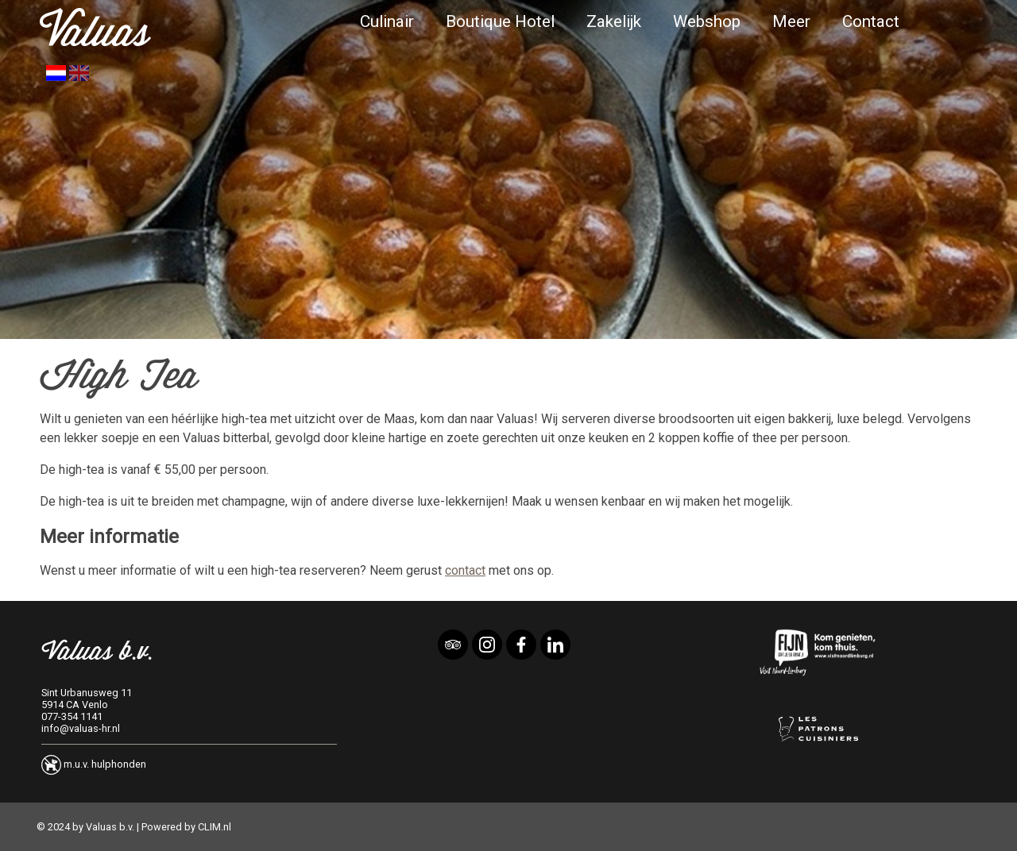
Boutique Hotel (500, 21)
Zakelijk (613, 21)
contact (465, 570)
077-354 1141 (71, 716)
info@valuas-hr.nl (80, 728)
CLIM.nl (214, 827)
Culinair (387, 21)
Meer (791, 21)
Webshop (707, 21)
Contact (870, 21)
